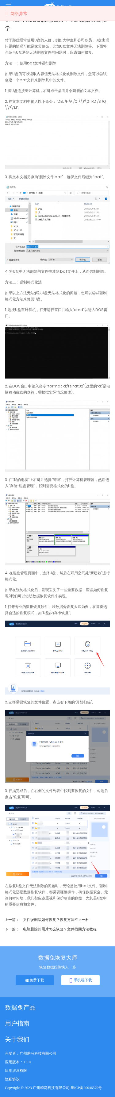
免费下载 (34, 980)
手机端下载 (80, 980)
